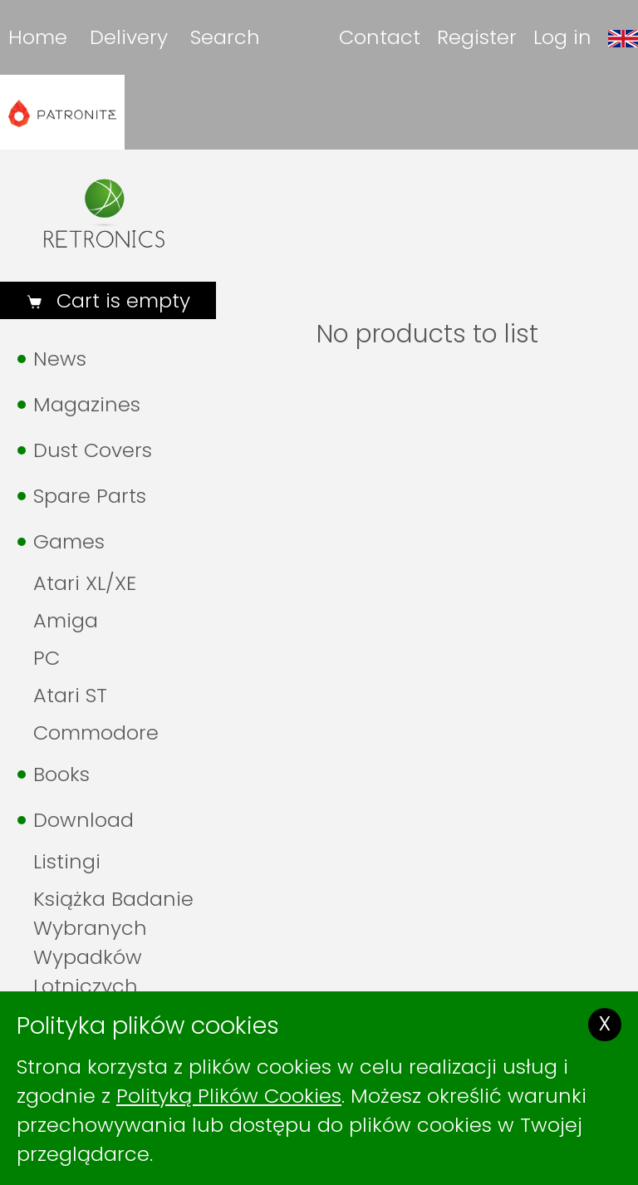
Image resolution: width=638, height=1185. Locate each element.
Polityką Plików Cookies (228, 1095)
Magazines (86, 404)
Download (83, 819)
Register (477, 37)
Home (37, 37)
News (59, 358)
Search (225, 37)
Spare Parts (89, 495)
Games (69, 541)
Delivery (129, 37)
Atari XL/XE (84, 583)
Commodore (96, 732)
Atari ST (70, 695)
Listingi (67, 861)
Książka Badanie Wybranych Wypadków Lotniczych (113, 942)
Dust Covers (92, 450)
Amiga (65, 620)
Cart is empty (120, 300)
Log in (562, 37)
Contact (379, 37)
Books (61, 774)
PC (46, 657)
